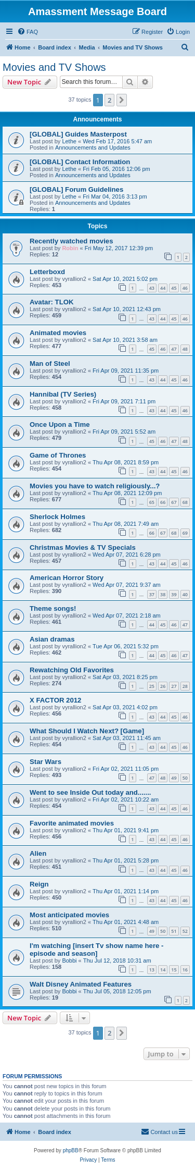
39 (173, 594)
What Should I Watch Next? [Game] (87, 731)
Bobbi (69, 960)
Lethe (69, 141)
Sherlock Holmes (57, 517)
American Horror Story (66, 578)
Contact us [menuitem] (159, 1131)
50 (185, 777)
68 (185, 502)
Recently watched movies (71, 241)
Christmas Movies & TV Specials (83, 547)
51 (173, 931)
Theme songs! (53, 608)
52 (185, 931)
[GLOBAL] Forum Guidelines (76, 189)
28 (185, 686)
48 (185, 349)
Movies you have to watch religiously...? (95, 486)
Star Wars (45, 762)
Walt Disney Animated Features (81, 984)
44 (162, 288)
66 (162, 502)
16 (185, 969)
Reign (39, 884)
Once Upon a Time (60, 424)
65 (151, 502)
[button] (121, 100)
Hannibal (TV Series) (63, 394)
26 (162, 686)
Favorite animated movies (72, 823)
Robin (70, 248)
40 (185, 594)
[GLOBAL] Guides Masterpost (78, 134)
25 (151, 686)
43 (151, 288)
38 (162, 594)
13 (151, 969)
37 (151, 594)
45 (173, 288)
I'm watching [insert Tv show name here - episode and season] (96, 949)
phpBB (71, 1150)
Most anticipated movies (69, 915)
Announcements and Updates (93, 147)
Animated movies (58, 333)
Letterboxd (47, 272)
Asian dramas (52, 639)
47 (173, 349)
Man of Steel (50, 363)
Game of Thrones (58, 455)
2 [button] (109, 100)
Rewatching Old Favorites (72, 670)
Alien (38, 853)
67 (173, 502)
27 (173, 686)
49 (173, 777)
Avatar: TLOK (52, 302)
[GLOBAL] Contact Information (80, 162)
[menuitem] (27, 32)
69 (185, 532)
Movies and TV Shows (54, 67)
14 (162, 969)
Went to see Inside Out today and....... (90, 792)
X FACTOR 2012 (55, 700)
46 (185, 288)
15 (173, 969)
